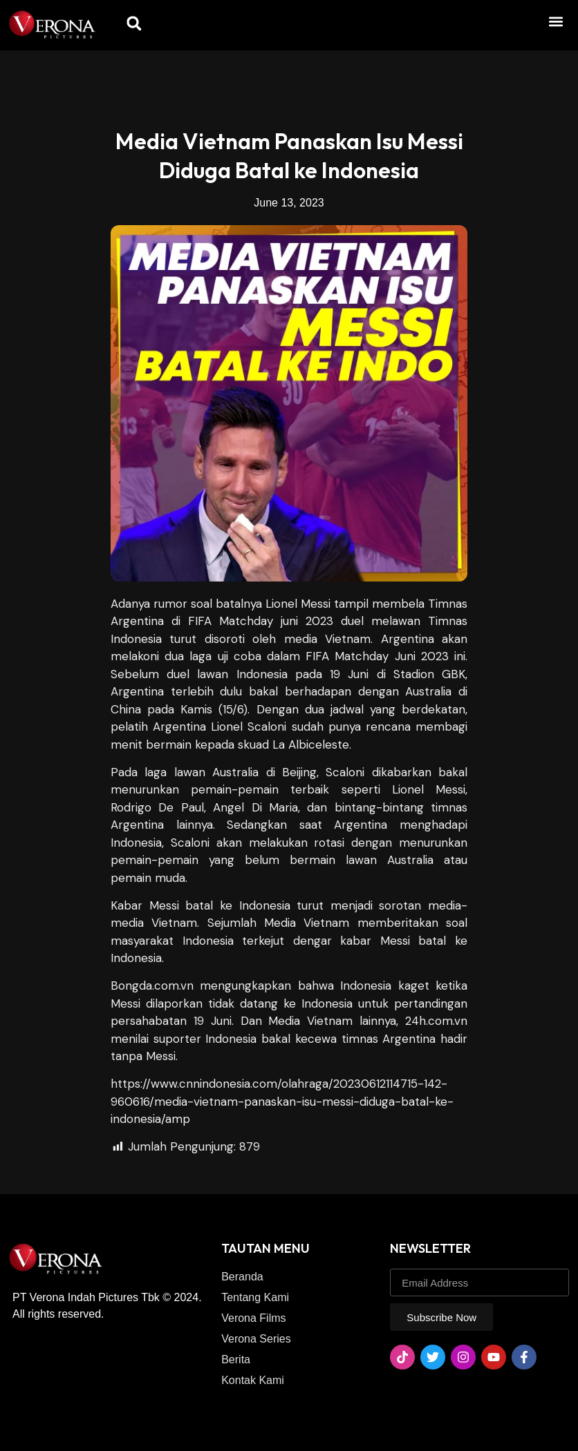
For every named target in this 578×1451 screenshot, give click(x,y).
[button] (555, 21)
